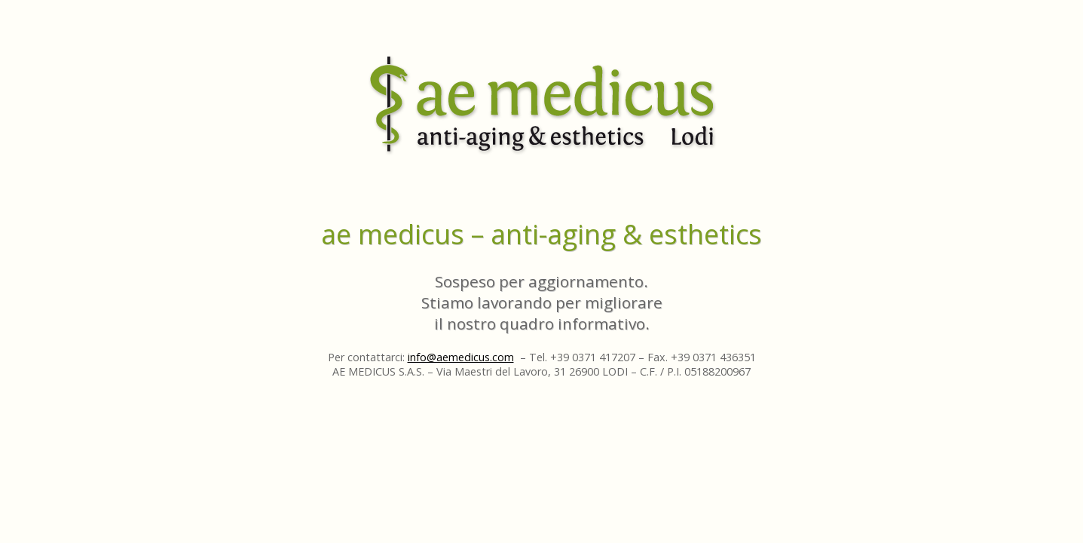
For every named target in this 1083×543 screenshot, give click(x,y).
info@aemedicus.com (461, 357)
